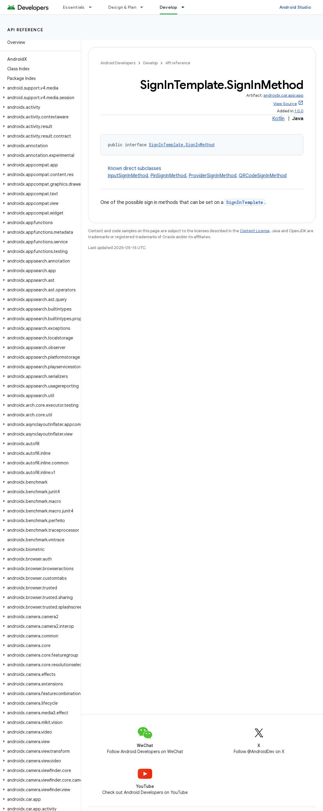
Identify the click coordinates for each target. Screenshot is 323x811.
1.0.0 (298, 111)
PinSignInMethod (168, 176)
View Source (285, 103)
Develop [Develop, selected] (168, 7)
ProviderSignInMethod (212, 176)
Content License (255, 230)
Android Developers (117, 62)
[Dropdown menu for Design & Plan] (144, 7)
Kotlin (278, 119)
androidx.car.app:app (283, 95)
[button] (39, 88)
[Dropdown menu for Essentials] (93, 7)
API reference (25, 29)
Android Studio (295, 7)
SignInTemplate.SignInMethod (181, 144)
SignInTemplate (244, 202)
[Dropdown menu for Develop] (185, 7)
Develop (150, 62)
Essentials (74, 7)
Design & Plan (122, 7)
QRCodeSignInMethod (263, 176)
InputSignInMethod (128, 176)
